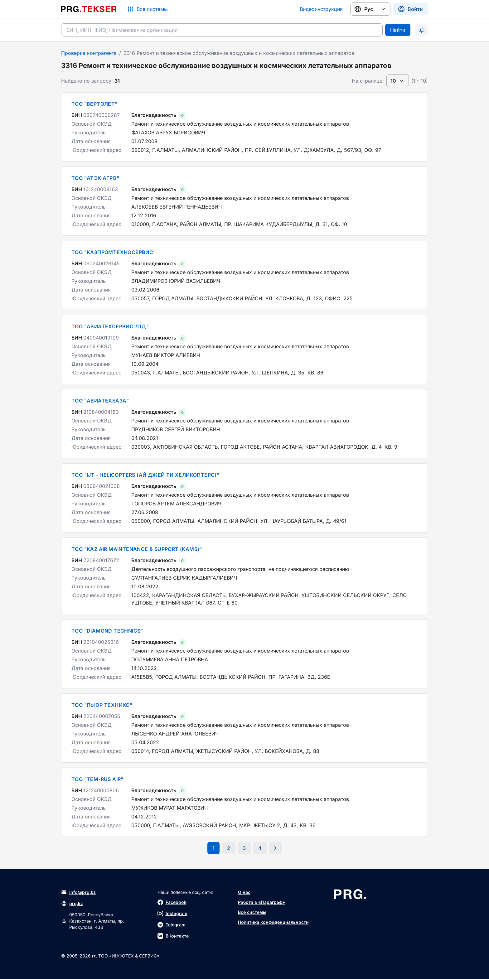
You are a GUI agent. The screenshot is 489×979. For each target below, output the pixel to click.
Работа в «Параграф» (261, 902)
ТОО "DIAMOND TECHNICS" (107, 631)
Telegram (171, 925)
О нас (244, 892)
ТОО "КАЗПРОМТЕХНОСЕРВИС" (113, 252)
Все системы (252, 912)
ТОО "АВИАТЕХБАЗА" (100, 401)
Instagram (172, 913)
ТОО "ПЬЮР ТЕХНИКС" (101, 705)
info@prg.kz (78, 892)
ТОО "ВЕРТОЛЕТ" (94, 104)
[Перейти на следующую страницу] (275, 848)
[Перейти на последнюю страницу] (260, 848)
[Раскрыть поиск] (421, 30)
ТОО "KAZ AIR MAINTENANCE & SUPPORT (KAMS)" (136, 549)
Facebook (171, 902)
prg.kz (72, 903)
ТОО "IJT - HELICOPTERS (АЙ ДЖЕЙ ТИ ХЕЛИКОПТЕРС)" (145, 475)
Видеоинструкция (321, 9)
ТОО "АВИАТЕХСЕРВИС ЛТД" (110, 326)
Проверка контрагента (89, 53)
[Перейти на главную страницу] (89, 9)
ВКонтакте (173, 936)
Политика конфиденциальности (273, 922)
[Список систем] (147, 9)
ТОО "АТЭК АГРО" (95, 178)
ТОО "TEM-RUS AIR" (97, 779)
